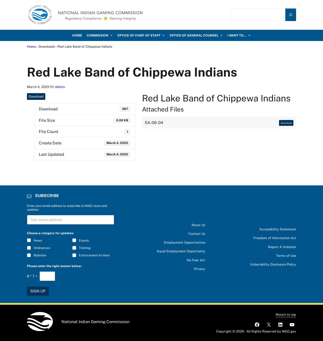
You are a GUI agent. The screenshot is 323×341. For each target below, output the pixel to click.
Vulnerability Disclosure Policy (273, 264)
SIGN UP (38, 291)
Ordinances (42, 248)
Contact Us (196, 234)
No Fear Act (196, 260)
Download (36, 96)
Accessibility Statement (277, 229)
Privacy (199, 269)
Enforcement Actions (94, 255)
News (38, 240)
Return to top (286, 314)
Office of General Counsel (196, 35)
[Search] (290, 15)
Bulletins (40, 255)
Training (85, 248)
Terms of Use (286, 255)
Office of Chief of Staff (141, 35)
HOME (77, 35)
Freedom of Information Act (274, 238)
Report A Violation (282, 247)
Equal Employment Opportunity (181, 251)
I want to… (239, 35)
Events (84, 240)
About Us (198, 225)
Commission (100, 35)
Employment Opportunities (184, 242)
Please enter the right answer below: (55, 266)
